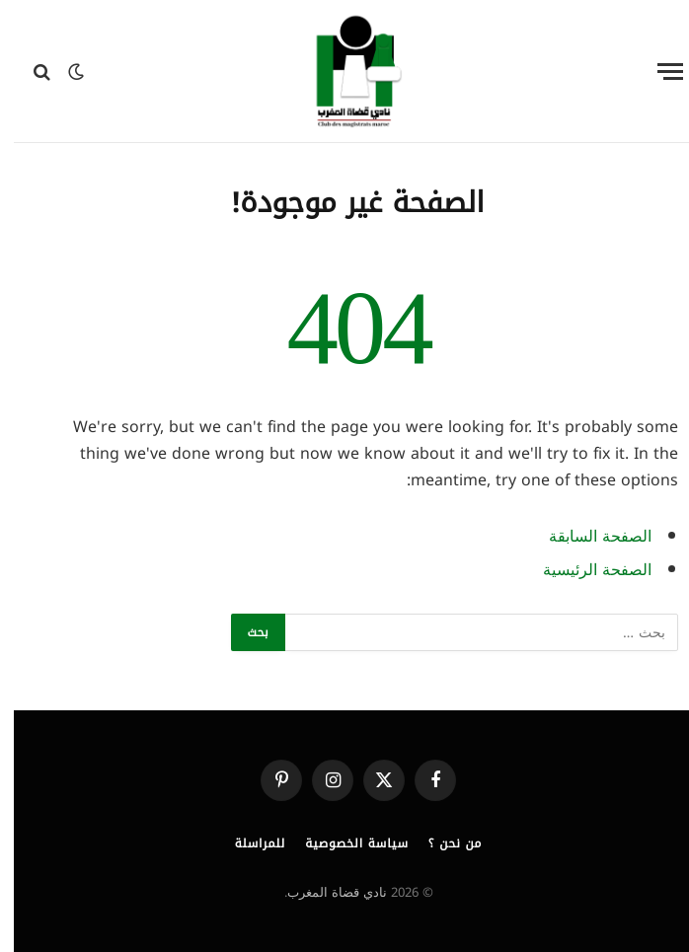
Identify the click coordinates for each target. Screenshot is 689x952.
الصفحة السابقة (586, 536)
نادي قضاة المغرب (323, 892)
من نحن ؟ (442, 843)
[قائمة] (656, 71)
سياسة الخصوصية (343, 843)
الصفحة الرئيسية (583, 570)
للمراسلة (246, 843)
